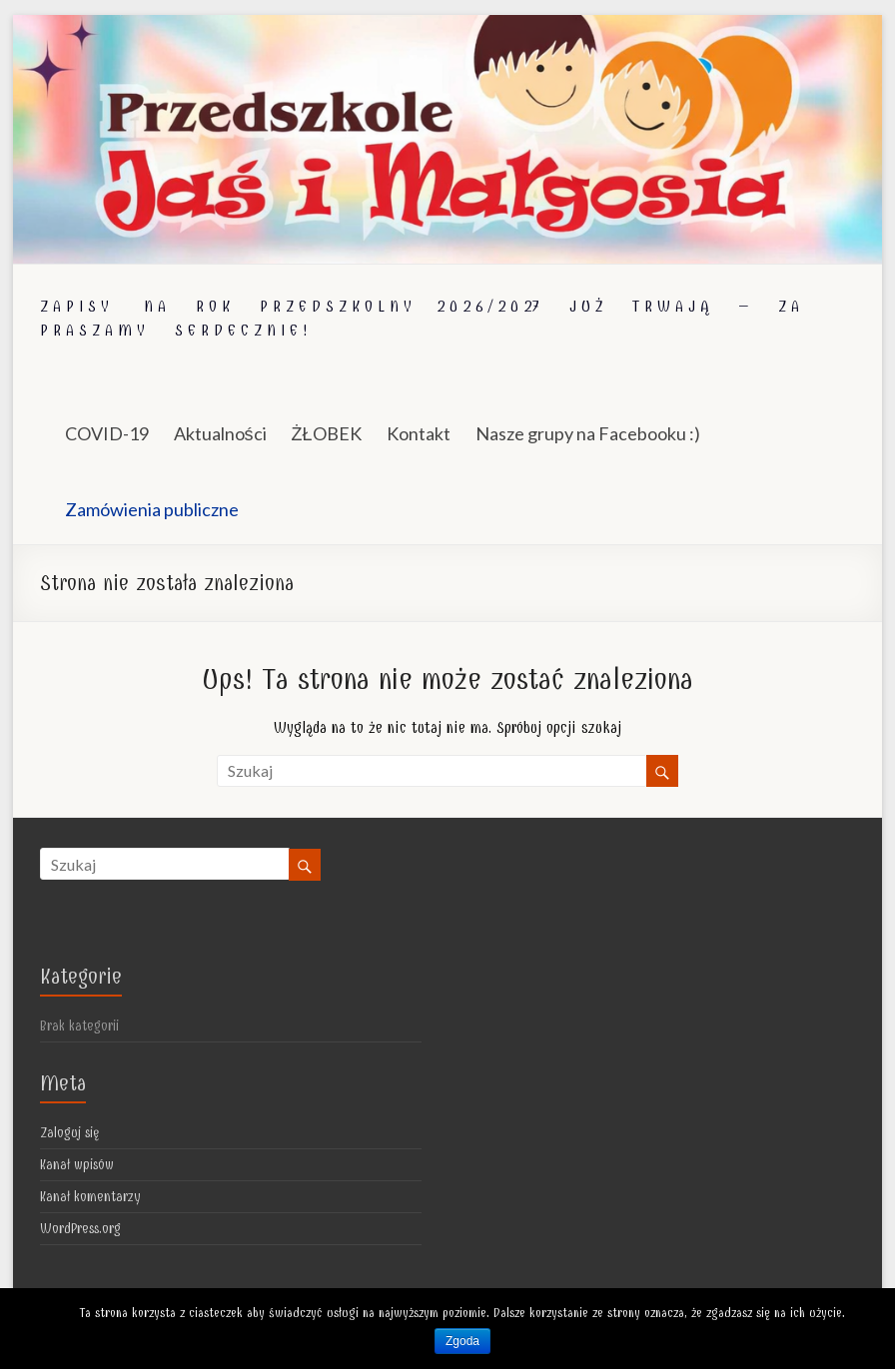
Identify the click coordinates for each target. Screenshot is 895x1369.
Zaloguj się (70, 1132)
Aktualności (220, 433)
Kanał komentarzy (90, 1196)
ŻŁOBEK (327, 433)
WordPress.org (80, 1228)
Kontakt (418, 433)
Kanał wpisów (77, 1164)
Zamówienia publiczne (152, 509)
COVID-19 (107, 433)
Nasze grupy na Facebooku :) (587, 433)
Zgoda (462, 1341)
